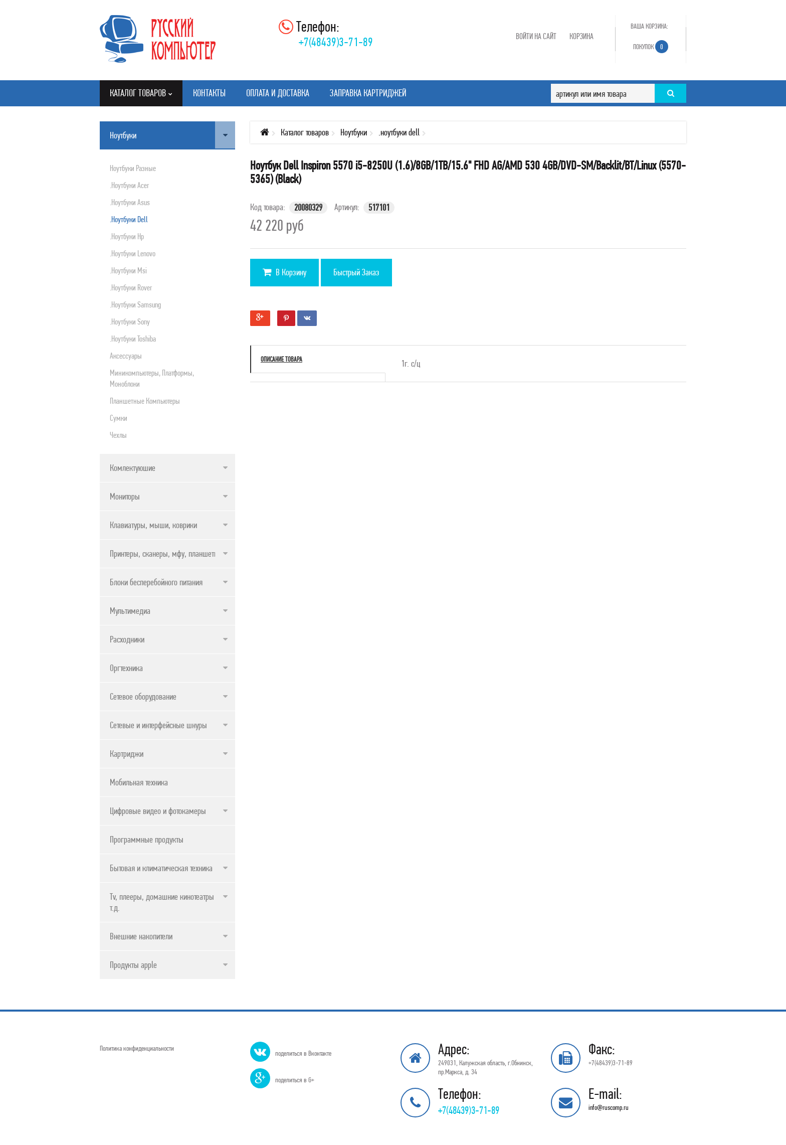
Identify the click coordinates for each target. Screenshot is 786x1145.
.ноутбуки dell (129, 219)
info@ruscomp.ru (608, 1107)
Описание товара (281, 359)
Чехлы (118, 435)
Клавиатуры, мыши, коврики (153, 525)
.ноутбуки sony (130, 321)
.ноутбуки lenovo (132, 253)
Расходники (127, 639)
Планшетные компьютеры (145, 401)
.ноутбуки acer (129, 185)
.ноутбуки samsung (135, 304)
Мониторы (125, 496)
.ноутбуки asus (130, 202)
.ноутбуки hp (127, 236)
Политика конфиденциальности (137, 1048)
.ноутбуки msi (128, 270)
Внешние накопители (141, 936)
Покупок (650, 46)
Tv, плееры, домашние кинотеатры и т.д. (165, 902)
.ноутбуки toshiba (133, 339)
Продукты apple (133, 964)
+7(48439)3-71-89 (336, 42)
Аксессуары (126, 356)
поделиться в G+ (294, 1079)
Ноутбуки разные (133, 168)
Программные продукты (146, 839)
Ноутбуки (123, 135)
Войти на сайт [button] (536, 36)
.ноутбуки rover (131, 287)
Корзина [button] (581, 36)
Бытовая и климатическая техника (161, 868)
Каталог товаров (305, 132)
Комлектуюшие (132, 467)
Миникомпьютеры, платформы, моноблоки (152, 378)
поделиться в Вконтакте (303, 1053)
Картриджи (126, 753)
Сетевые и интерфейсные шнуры (158, 725)
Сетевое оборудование (143, 696)
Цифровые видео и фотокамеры (158, 810)
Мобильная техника (139, 782)
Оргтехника (126, 668)
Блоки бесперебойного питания (156, 582)
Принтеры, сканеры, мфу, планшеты (164, 553)
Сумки (118, 418)
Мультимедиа (130, 610)
